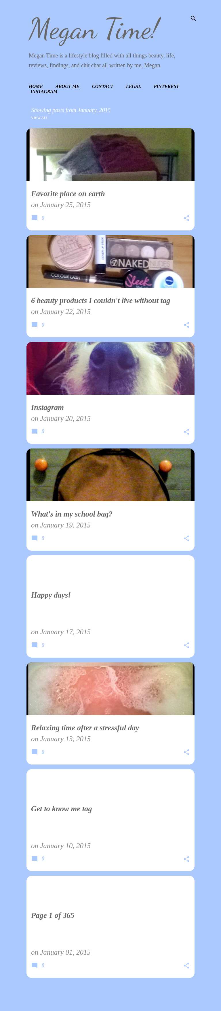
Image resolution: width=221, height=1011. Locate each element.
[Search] (193, 18)
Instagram (44, 91)
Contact (102, 86)
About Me (67, 86)
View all (39, 118)
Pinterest (166, 86)
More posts (110, 995)
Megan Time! (94, 28)
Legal (133, 86)
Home (36, 86)
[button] (186, 219)
